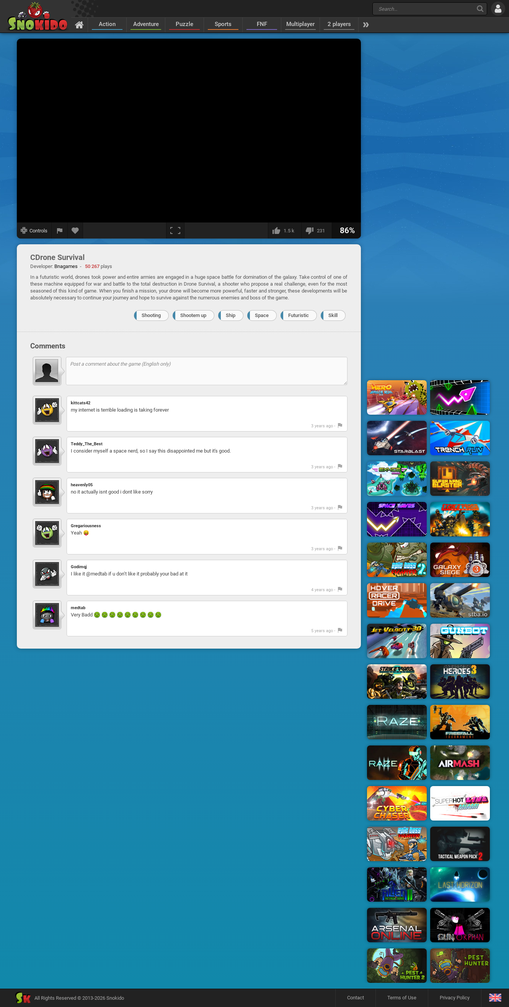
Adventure (146, 24)
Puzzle (184, 24)
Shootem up (193, 315)
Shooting (151, 315)
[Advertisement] (428, 154)
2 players (339, 24)
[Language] (495, 998)
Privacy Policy (455, 997)
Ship (230, 315)
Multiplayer (300, 24)
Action (107, 24)
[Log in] (498, 9)
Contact (355, 997)
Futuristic (298, 315)
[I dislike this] (316, 230)
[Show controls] (34, 230)
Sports (223, 24)
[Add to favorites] (75, 230)
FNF (262, 24)
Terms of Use (401, 997)
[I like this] (284, 230)
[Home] (79, 24)
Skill (333, 315)
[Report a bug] (60, 230)
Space (262, 315)
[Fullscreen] (175, 230)
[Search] (480, 8)
